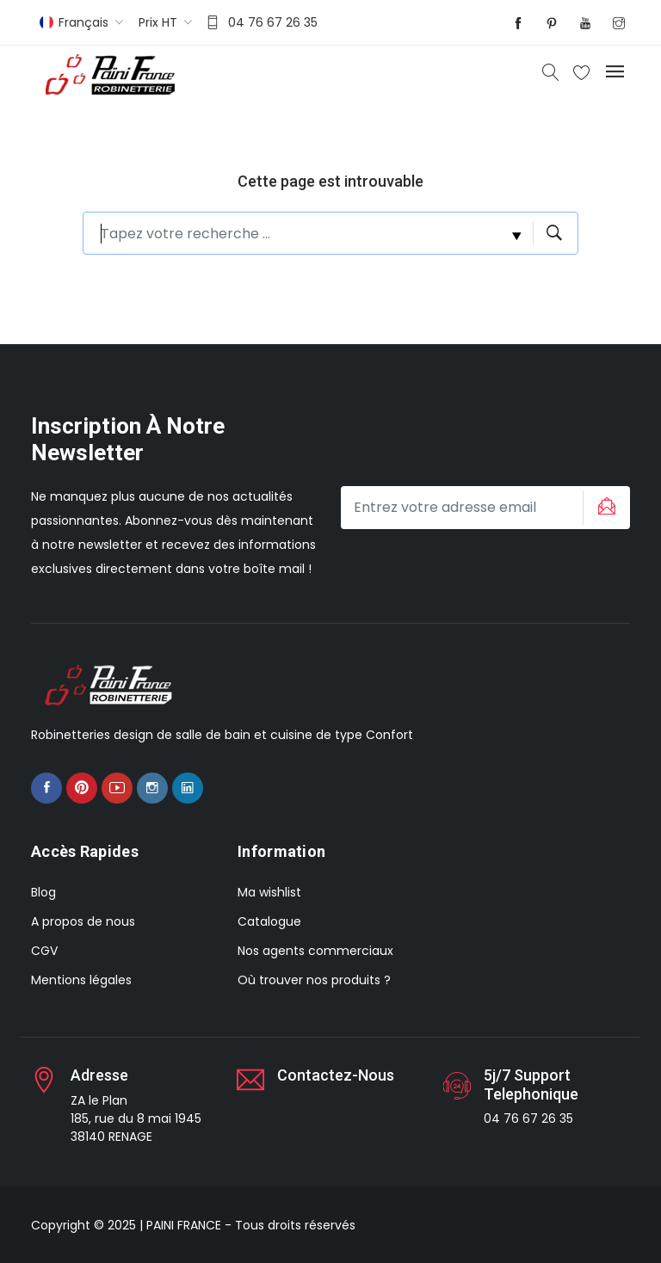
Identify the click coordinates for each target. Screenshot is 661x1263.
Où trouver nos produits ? (314, 980)
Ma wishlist (269, 892)
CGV (44, 950)
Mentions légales (81, 980)
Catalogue (269, 921)
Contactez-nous (335, 1075)
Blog (43, 892)
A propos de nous (83, 921)
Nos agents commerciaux (315, 950)
